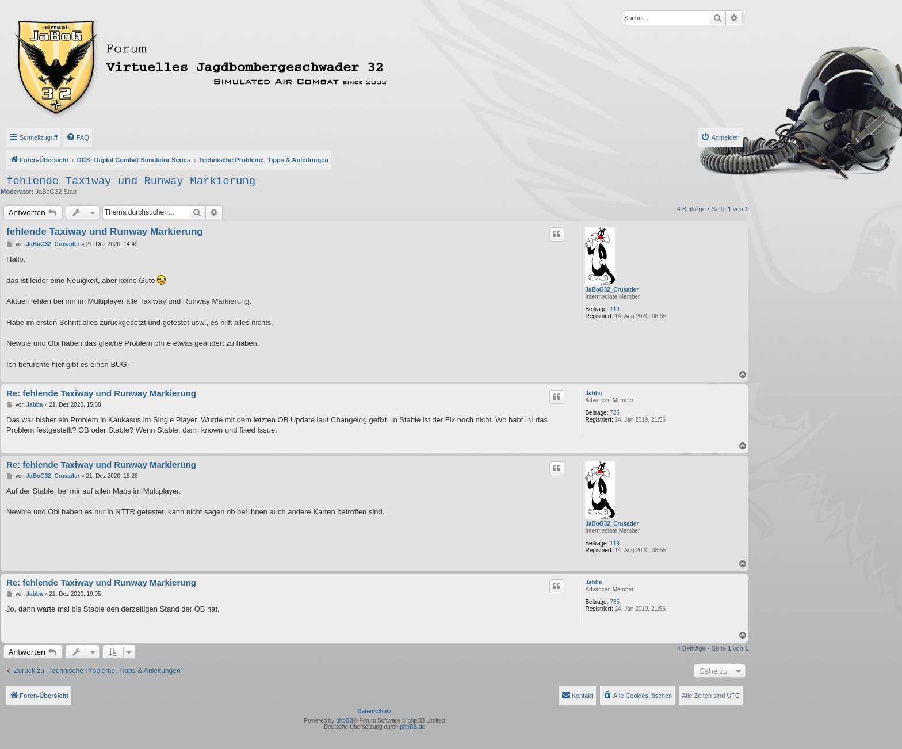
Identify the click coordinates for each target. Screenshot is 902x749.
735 (615, 413)
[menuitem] (77, 137)
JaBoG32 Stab (56, 191)
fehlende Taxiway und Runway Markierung (130, 181)
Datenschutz (374, 711)
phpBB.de (412, 727)
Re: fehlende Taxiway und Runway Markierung (101, 393)
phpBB (344, 720)
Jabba (593, 393)
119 (615, 309)
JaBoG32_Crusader (612, 289)
